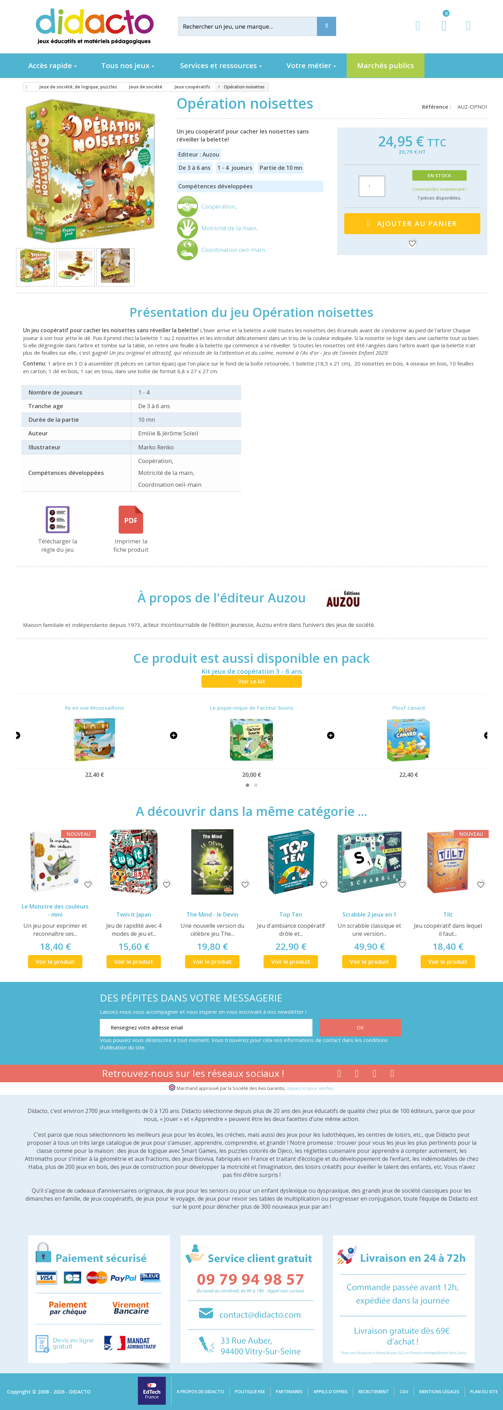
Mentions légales (439, 1392)
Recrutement (373, 1392)
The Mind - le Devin (212, 914)
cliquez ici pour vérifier (309, 1088)
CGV (404, 1392)
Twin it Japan (133, 914)
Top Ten (290, 914)
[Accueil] (25, 87)
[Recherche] (326, 26)
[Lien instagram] (375, 1074)
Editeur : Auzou (198, 154)
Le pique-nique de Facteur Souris (252, 707)
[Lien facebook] (339, 1074)
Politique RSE (250, 1392)
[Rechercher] (253, 26)
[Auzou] (337, 597)
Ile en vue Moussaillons (94, 707)
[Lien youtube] (357, 1074)
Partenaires (289, 1392)
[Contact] (468, 32)
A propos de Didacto (200, 1392)
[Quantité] (372, 186)
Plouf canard (408, 707)
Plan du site (484, 1392)
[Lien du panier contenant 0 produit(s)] (440, 32)
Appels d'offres (330, 1392)
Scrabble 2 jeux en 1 (369, 914)
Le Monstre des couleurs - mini (55, 910)
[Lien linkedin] (392, 1074)
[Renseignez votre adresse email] (206, 1027)
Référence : (438, 106)
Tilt (448, 914)
